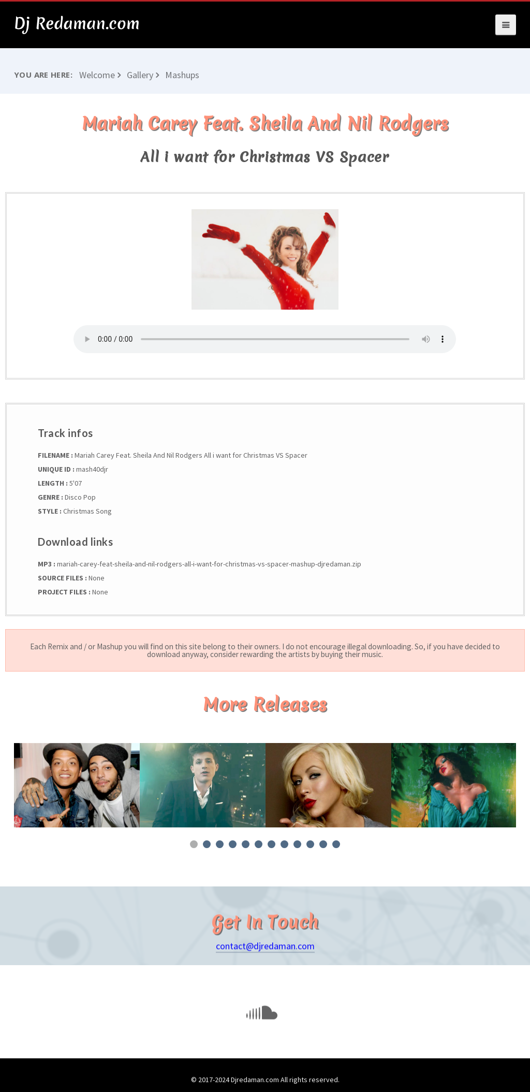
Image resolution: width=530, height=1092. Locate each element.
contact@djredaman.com (265, 963)
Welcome (97, 75)
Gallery (140, 75)
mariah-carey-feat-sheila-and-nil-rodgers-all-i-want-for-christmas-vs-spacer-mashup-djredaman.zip (208, 564)
